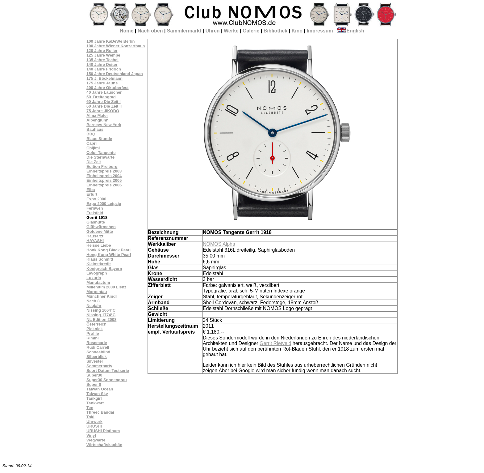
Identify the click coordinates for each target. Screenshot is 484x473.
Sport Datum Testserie (107, 370)
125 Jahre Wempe (103, 55)
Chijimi (93, 148)
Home (126, 30)
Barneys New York (103, 124)
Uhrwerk (94, 421)
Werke (231, 30)
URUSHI (94, 426)
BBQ (90, 134)
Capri (91, 143)
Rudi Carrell (97, 347)
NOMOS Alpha (219, 244)
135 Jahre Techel (102, 60)
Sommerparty (99, 366)
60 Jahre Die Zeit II (104, 106)
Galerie (251, 30)
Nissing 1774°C (100, 315)
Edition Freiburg (101, 166)
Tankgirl (94, 398)
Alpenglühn (97, 120)
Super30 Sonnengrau (106, 379)
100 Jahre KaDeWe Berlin (110, 41)
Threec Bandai (100, 412)
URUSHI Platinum (103, 430)
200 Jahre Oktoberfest (107, 87)
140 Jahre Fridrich (103, 69)
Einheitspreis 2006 (104, 185)
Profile (92, 333)
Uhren (212, 30)
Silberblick (96, 356)
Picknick (94, 328)
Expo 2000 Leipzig (103, 203)
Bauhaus (94, 129)
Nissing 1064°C (100, 310)
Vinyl (91, 435)
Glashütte (95, 222)
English (350, 30)
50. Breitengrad (101, 97)
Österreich (96, 324)
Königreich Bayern (104, 268)
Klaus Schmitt (99, 259)
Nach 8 (93, 301)
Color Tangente (100, 152)
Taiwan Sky (97, 393)
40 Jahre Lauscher (104, 92)
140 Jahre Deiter (101, 64)
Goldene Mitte (99, 231)
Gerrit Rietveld (275, 343)
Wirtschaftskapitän (104, 444)
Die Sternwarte (100, 157)
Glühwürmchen (101, 226)
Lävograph (96, 273)
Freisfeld (94, 213)
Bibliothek (275, 30)
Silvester (94, 361)
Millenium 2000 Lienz (106, 287)
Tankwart (95, 403)
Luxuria (93, 277)
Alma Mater (97, 115)
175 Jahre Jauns (102, 83)
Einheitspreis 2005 (104, 180)
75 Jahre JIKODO (102, 111)
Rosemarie (96, 342)
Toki (90, 417)
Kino (296, 30)
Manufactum (98, 282)
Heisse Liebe (98, 245)
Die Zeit (93, 162)
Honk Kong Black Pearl (108, 250)
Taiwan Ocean (99, 389)
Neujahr (93, 305)
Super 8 (93, 384)
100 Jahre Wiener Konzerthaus (115, 46)
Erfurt (91, 194)
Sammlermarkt (184, 30)
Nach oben (150, 30)
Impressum (320, 30)
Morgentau (96, 291)
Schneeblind (98, 352)
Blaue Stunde (99, 138)
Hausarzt (94, 236)
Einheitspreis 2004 (104, 175)
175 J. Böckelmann (104, 78)
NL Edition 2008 (101, 319)
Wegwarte (95, 440)
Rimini (92, 338)
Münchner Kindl (101, 296)
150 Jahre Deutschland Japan (114, 73)
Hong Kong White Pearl (108, 254)
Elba (90, 189)
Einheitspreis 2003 (104, 171)
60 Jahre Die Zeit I (103, 101)
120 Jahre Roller (101, 50)
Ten (89, 407)
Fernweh (94, 208)
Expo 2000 (96, 199)
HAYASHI (95, 240)
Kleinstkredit (98, 264)
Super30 (94, 375)
